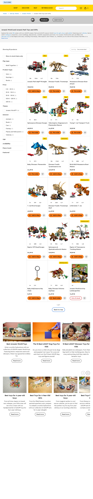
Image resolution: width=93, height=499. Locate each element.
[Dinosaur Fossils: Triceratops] (58, 66)
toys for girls (57, 33)
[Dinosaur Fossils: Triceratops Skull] (58, 191)
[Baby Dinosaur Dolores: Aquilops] (58, 273)
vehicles (84, 33)
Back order (56, 298)
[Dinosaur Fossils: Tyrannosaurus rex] (58, 149)
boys (63, 33)
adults (70, 33)
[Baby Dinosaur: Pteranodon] (37, 149)
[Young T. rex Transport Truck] (79, 108)
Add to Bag (36, 91)
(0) (86, 8)
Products (44, 20)
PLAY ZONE (7, 2)
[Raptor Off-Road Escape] (37, 232)
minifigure (8, 34)
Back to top (58, 309)
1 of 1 (58, 305)
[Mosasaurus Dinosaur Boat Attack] (79, 66)
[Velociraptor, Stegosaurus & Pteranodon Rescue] (58, 108)
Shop (15, 8)
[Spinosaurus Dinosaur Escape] (37, 108)
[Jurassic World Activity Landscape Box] (79, 273)
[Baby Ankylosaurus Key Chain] (37, 273)
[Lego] (5, 8)
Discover (25, 8)
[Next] (88, 373)
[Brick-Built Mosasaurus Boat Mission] (79, 149)
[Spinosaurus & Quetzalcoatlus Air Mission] (58, 232)
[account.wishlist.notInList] (44, 91)
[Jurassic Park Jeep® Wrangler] (37, 66)
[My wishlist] (81, 8)
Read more (4, 38)
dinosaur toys (5, 36)
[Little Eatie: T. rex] (79, 191)
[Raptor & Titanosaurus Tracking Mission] (79, 232)
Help (35, 8)
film (14, 33)
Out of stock (75, 298)
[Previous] (83, 373)
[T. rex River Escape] (37, 191)
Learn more (58, 20)
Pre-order (56, 91)
